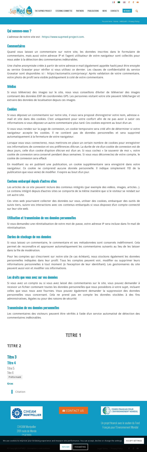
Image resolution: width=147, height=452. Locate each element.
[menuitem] (113, 2)
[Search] (137, 10)
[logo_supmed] (21, 10)
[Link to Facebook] (129, 2)
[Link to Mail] (138, 2)
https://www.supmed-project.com (63, 36)
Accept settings (134, 441)
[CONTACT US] (73, 410)
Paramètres (80, 447)
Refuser (65, 447)
